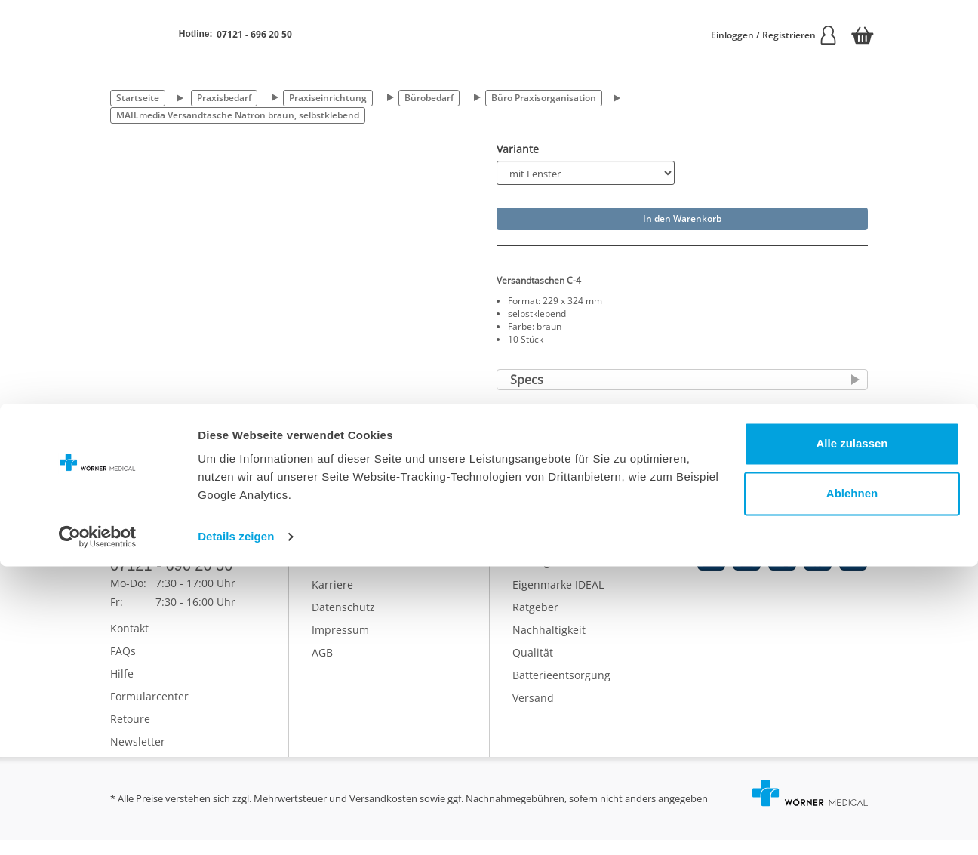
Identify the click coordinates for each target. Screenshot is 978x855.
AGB (322, 667)
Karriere (332, 599)
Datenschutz (343, 622)
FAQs (123, 666)
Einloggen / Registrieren (774, 35)
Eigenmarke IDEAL (558, 599)
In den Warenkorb (682, 218)
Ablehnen (852, 781)
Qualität (532, 667)
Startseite (137, 97)
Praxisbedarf (224, 97)
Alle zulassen (851, 732)
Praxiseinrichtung (328, 97)
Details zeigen (236, 825)
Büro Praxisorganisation (543, 97)
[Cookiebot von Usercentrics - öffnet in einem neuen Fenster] (98, 825)
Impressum (340, 645)
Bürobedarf (429, 97)
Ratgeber (535, 622)
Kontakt (129, 643)
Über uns (335, 577)
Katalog (531, 577)
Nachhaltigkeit (549, 645)
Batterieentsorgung (561, 690)
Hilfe (122, 688)
